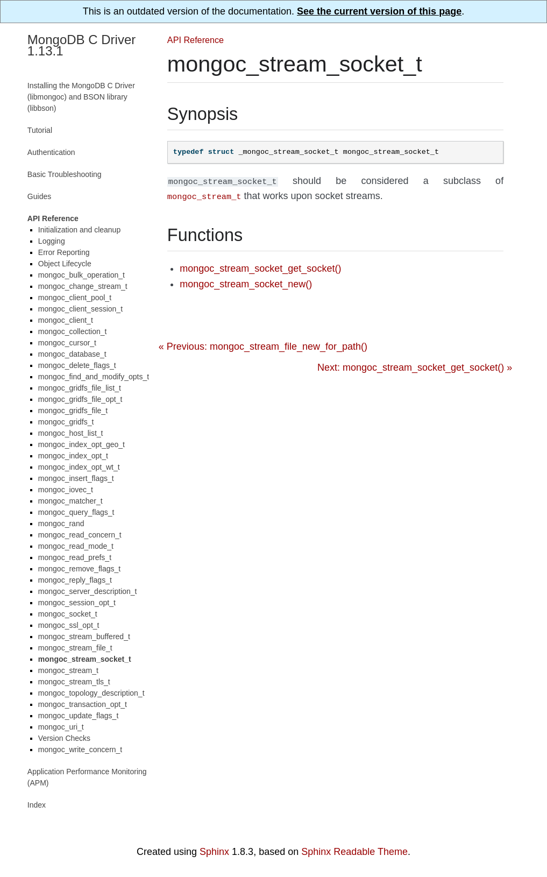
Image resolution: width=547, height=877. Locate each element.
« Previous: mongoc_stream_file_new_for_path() (263, 344)
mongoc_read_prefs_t (74, 557)
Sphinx (214, 851)
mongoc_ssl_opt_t (69, 625)
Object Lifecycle (64, 263)
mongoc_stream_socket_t (84, 659)
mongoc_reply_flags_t (75, 580)
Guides (39, 196)
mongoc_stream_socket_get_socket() (260, 266)
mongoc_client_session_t (80, 309)
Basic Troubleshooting (64, 174)
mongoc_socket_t (67, 614)
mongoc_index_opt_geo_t (81, 444)
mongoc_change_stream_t (82, 286)
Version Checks (64, 738)
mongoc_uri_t (61, 727)
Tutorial (39, 130)
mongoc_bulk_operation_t (81, 275)
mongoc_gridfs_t (66, 422)
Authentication (51, 152)
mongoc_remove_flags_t (79, 568)
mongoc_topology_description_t (91, 693)
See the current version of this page (379, 11)
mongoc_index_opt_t (73, 455)
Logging (51, 241)
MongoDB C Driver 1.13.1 (81, 45)
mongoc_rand (61, 523)
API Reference (195, 40)
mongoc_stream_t (68, 670)
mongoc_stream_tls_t (74, 681)
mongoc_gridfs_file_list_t (79, 388)
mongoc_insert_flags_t (76, 478)
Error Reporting (64, 252)
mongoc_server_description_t (87, 591)
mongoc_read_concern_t (80, 535)
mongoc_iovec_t (65, 489)
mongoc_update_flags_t (78, 715)
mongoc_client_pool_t (74, 297)
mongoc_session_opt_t (77, 602)
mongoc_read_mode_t (75, 546)
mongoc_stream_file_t (75, 647)
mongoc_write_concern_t (80, 749)
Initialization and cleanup (79, 229)
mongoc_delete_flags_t (77, 365)
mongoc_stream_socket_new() (246, 282)
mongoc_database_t (72, 354)
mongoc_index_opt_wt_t (79, 467)
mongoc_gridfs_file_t (73, 410)
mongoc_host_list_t (70, 433)
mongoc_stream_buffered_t (84, 636)
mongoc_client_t (65, 320)
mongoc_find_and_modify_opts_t (93, 376)
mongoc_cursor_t (67, 342)
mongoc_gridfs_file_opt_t (80, 399)
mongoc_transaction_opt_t (82, 704)
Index (36, 805)
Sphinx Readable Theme (354, 851)
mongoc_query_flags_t (76, 512)
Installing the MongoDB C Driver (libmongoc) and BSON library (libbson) (81, 96)
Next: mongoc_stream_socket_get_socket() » (414, 365)
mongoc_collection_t (72, 331)
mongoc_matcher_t (70, 501)
